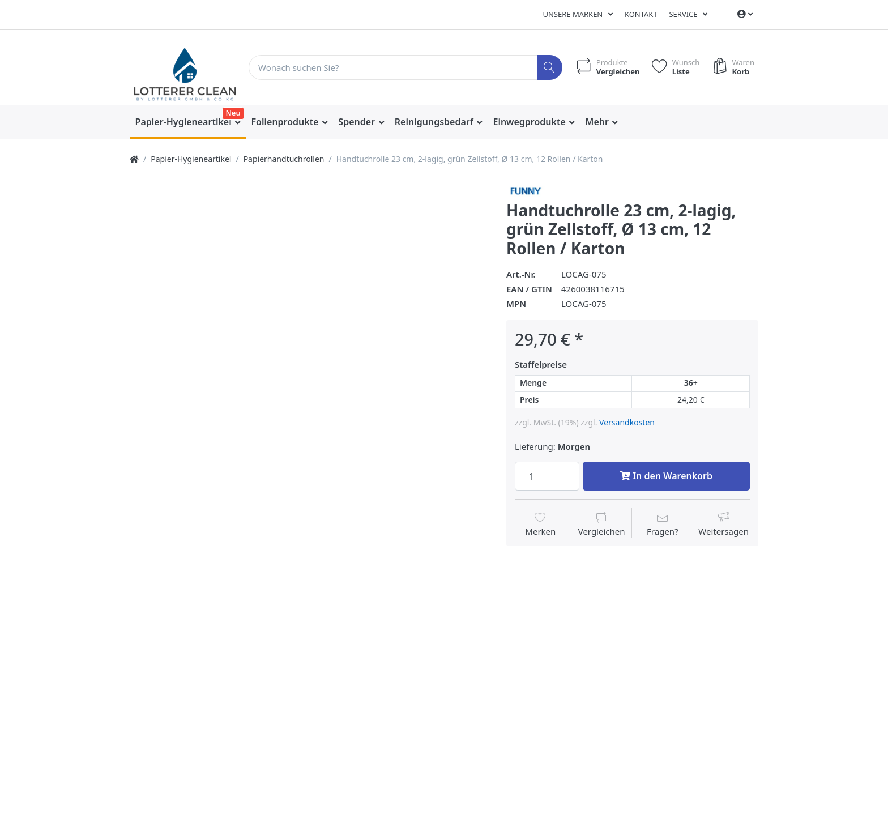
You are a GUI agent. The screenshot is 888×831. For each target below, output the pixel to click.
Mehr (599, 122)
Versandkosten (627, 422)
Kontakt (641, 14)
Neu (232, 113)
